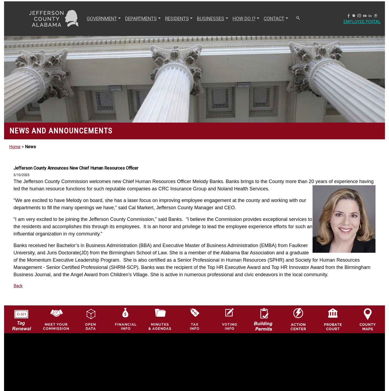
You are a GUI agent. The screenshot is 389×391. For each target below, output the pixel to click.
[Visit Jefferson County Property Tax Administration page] (195, 319)
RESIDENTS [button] (176, 18)
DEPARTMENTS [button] (140, 18)
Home (15, 146)
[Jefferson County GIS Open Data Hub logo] (91, 319)
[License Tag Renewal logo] (21, 317)
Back (18, 285)
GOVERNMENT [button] (101, 18)
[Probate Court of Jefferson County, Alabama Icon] (333, 319)
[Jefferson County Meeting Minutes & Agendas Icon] (160, 319)
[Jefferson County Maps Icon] (368, 319)
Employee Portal (361, 21)
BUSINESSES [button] (210, 18)
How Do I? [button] (243, 18)
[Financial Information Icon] (125, 319)
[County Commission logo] (56, 319)
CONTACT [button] (273, 18)
